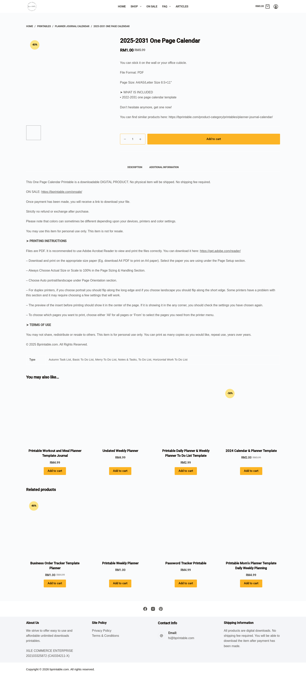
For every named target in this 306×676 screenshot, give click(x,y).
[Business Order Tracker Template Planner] (55, 527)
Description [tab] (134, 167)
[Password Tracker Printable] (185, 527)
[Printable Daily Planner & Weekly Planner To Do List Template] (185, 415)
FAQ (167, 6)
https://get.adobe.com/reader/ (220, 251)
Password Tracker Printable (185, 563)
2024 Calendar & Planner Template (251, 451)
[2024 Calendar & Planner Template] (251, 415)
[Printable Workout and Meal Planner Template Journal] (55, 415)
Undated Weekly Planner (120, 451)
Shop (137, 6)
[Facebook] (145, 609)
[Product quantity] (132, 139)
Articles (182, 6)
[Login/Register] (276, 6)
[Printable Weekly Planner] (120, 527)
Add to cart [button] (55, 471)
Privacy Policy (101, 630)
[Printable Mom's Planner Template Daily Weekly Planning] (251, 527)
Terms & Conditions (105, 635)
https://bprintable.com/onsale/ (61, 191)
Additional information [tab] (164, 167)
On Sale (151, 6)
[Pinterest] (161, 609)
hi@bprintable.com (181, 638)
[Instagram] (153, 609)
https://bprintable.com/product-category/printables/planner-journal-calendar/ (221, 117)
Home (122, 6)
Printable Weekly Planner (120, 563)
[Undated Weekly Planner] (120, 415)
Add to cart (213, 139)
